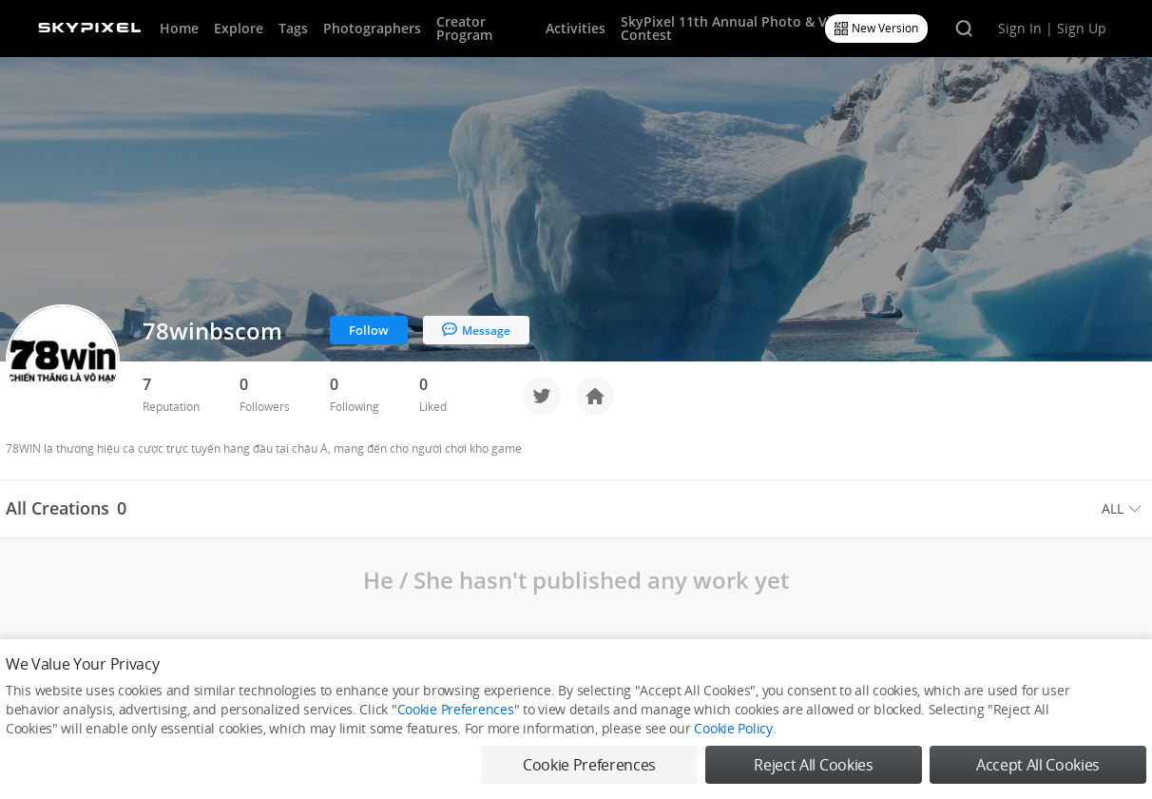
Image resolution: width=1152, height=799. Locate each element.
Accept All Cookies (1038, 764)
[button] (1124, 508)
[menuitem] (1124, 509)
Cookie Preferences (455, 709)
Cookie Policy (733, 728)
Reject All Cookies (813, 764)
